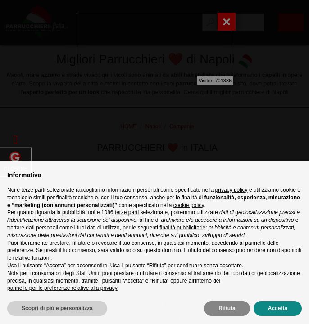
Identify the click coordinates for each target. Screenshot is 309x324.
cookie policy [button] (188, 219)
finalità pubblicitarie (182, 241)
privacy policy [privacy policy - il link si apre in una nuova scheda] (231, 204)
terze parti (127, 226)
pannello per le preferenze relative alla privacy (62, 302)
